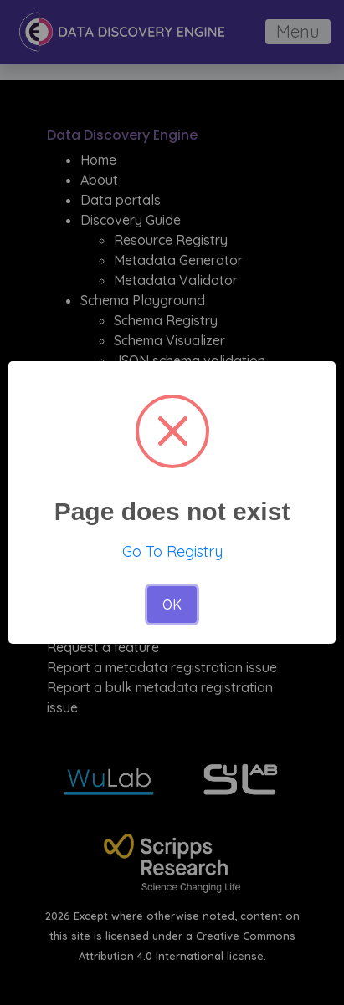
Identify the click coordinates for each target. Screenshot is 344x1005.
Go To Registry (172, 551)
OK (172, 604)
